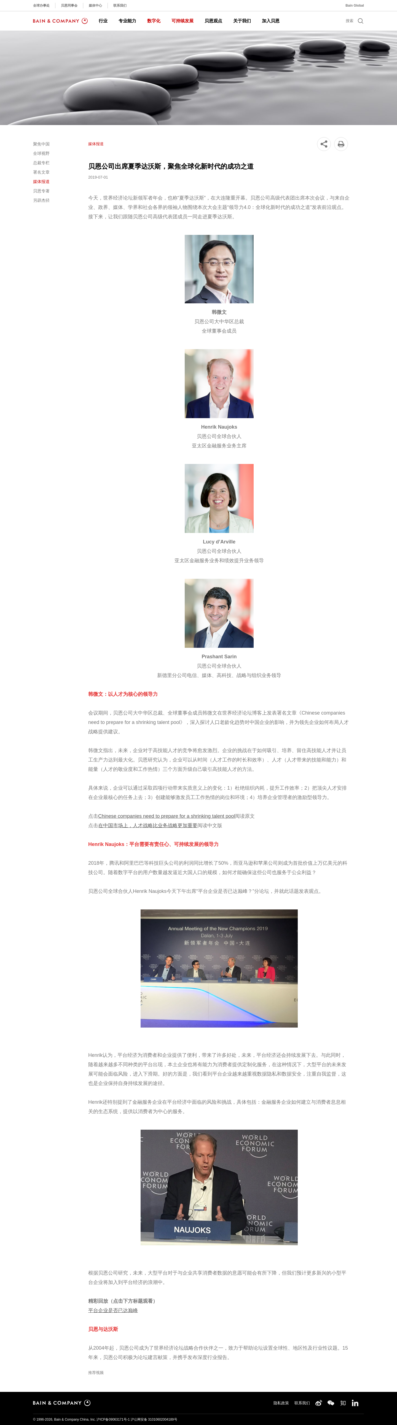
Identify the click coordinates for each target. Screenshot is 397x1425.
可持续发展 (182, 20)
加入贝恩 (271, 20)
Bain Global (354, 5)
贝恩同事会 (69, 5)
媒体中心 (95, 5)
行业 (103, 20)
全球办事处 (41, 5)
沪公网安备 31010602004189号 (154, 1419)
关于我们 (242, 20)
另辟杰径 (41, 200)
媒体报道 (41, 181)
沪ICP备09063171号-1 (113, 1419)
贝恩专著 (41, 191)
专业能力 (127, 20)
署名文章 (41, 172)
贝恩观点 (213, 20)
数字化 (153, 20)
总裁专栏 (41, 162)
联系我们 (120, 5)
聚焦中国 (41, 144)
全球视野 (41, 153)
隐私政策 (281, 1403)
